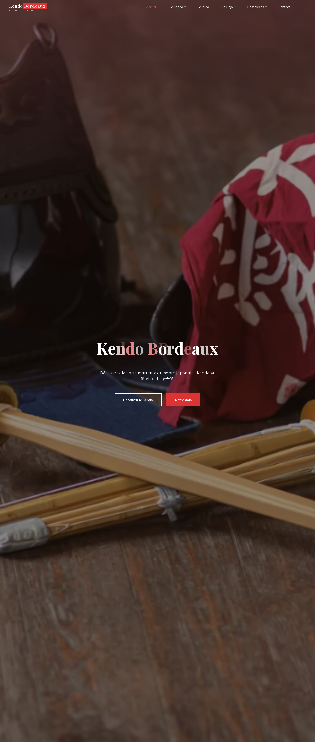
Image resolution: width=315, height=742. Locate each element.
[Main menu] (303, 7)
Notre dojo (183, 400)
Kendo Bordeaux (27, 6)
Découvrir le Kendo (138, 400)
